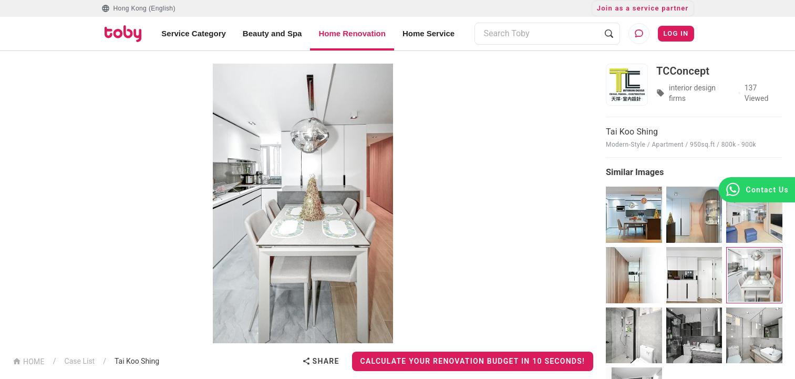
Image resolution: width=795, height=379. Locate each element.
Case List (80, 361)
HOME (29, 361)
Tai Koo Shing (137, 361)
